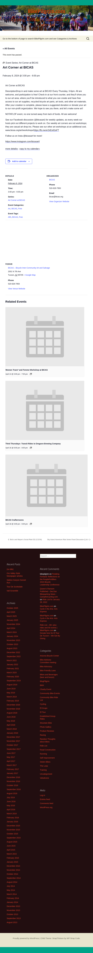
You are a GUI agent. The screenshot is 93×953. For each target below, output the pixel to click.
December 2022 (13, 652)
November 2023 (13, 640)
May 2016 (11, 805)
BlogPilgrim (44, 681)
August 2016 (12, 793)
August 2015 (12, 842)
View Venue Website (16, 289)
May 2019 (11, 693)
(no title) (10, 569)
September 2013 (14, 918)
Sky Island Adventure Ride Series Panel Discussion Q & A (68, 540)
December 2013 (13, 906)
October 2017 (12, 745)
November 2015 (13, 830)
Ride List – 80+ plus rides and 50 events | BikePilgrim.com (48, 627)
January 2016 (12, 822)
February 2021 (13, 668)
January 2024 (12, 636)
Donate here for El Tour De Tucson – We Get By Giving (50, 635)
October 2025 (12, 608)
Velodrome (44, 778)
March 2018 (12, 729)
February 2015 (13, 858)
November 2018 (13, 709)
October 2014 (12, 874)
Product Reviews (47, 731)
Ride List (43, 746)
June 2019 (11, 689)
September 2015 (14, 838)
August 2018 (12, 713)
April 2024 (11, 628)
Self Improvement (47, 758)
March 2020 (12, 672)
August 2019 (12, 685)
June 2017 (11, 753)
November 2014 (13, 870)
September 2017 (14, 749)
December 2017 (13, 737)
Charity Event (45, 689)
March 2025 (12, 616)
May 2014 (11, 890)
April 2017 (11, 761)
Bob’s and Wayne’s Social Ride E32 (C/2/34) (26, 540)
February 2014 (13, 898)
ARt (9, 217)
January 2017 (12, 773)
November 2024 (13, 624)
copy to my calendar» (29, 149)
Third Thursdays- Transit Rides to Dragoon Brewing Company (33, 444)
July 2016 (11, 797)
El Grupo (43, 708)
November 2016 (13, 781)
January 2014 (12, 902)
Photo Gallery (45, 727)
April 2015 (11, 850)
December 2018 (13, 705)
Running (43, 754)
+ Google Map (30, 275)
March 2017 (12, 765)
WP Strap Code (73, 938)
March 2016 (12, 814)
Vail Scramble (12, 591)
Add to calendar (19, 161)
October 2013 (12, 914)
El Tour (43, 712)
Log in (42, 795)
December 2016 (13, 777)
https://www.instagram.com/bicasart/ (22, 141)
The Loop (44, 766)
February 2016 (13, 818)
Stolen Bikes (45, 762)
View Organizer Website (59, 201)
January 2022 (12, 664)
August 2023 (12, 648)
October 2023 (12, 644)
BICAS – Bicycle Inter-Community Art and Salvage (29, 268)
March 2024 (12, 632)
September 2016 (14, 789)
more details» (11, 149)
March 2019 (12, 697)
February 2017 (13, 769)
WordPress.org (46, 807)
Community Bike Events (50, 693)
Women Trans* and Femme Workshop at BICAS (26, 370)
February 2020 (13, 676)
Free (20, 209)
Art (9, 209)
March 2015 (12, 854)
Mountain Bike (46, 723)
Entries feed (45, 799)
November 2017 (13, 741)
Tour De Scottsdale (15, 587)
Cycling (43, 704)
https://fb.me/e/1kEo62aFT (46, 130)
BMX (42, 685)
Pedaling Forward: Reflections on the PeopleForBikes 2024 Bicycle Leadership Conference (50, 579)
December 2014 (13, 866)
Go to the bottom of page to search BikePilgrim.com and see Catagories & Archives (40, 38)
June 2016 (11, 801)
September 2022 (14, 656)
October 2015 (12, 834)
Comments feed (46, 803)
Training (43, 770)
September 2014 (14, 878)
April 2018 (11, 725)
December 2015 (13, 826)
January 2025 (12, 620)
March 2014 (12, 894)
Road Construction (47, 750)
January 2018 (12, 733)
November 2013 (13, 910)
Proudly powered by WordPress (26, 938)
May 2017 (11, 757)
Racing (43, 735)
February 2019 (13, 701)
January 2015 (12, 862)
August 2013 (12, 922)
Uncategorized (46, 774)
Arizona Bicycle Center (49, 656)
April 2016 (11, 809)
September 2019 (14, 681)
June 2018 (11, 717)
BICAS (14, 209)
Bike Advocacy (46, 666)
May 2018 (11, 721)
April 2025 (11, 612)
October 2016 (12, 785)
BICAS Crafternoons (14, 520)
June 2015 (11, 846)
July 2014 (11, 886)
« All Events (9, 48)
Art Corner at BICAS (16, 200)
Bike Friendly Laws (48, 670)
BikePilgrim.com (46, 606)
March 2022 (12, 660)
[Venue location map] (46, 239)
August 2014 (12, 882)
